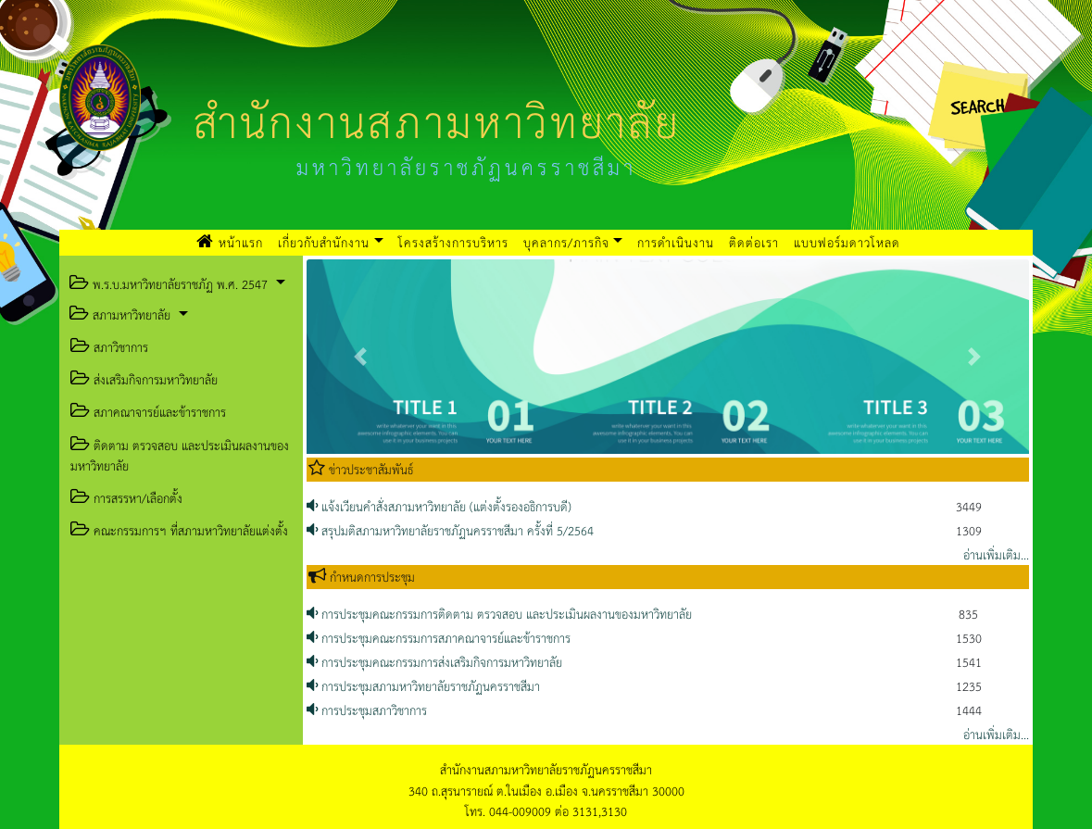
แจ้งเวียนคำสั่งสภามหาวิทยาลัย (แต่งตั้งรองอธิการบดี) (439, 506)
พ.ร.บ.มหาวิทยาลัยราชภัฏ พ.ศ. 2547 (168, 284)
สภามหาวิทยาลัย (120, 314)
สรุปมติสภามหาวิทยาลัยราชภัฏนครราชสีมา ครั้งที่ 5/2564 (450, 530)
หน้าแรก (233, 242)
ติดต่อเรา (754, 242)
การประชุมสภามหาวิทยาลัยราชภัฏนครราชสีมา (423, 686)
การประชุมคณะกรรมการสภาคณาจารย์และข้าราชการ (439, 637)
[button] (361, 356)
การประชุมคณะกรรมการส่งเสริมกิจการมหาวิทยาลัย (434, 662)
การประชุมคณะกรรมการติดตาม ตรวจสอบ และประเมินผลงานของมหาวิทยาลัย (499, 613)
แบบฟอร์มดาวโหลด (847, 242)
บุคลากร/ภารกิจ (566, 242)
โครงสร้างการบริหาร (453, 242)
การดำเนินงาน (675, 242)
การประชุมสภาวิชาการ (367, 710)
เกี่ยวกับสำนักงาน (324, 242)
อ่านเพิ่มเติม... (996, 554)
